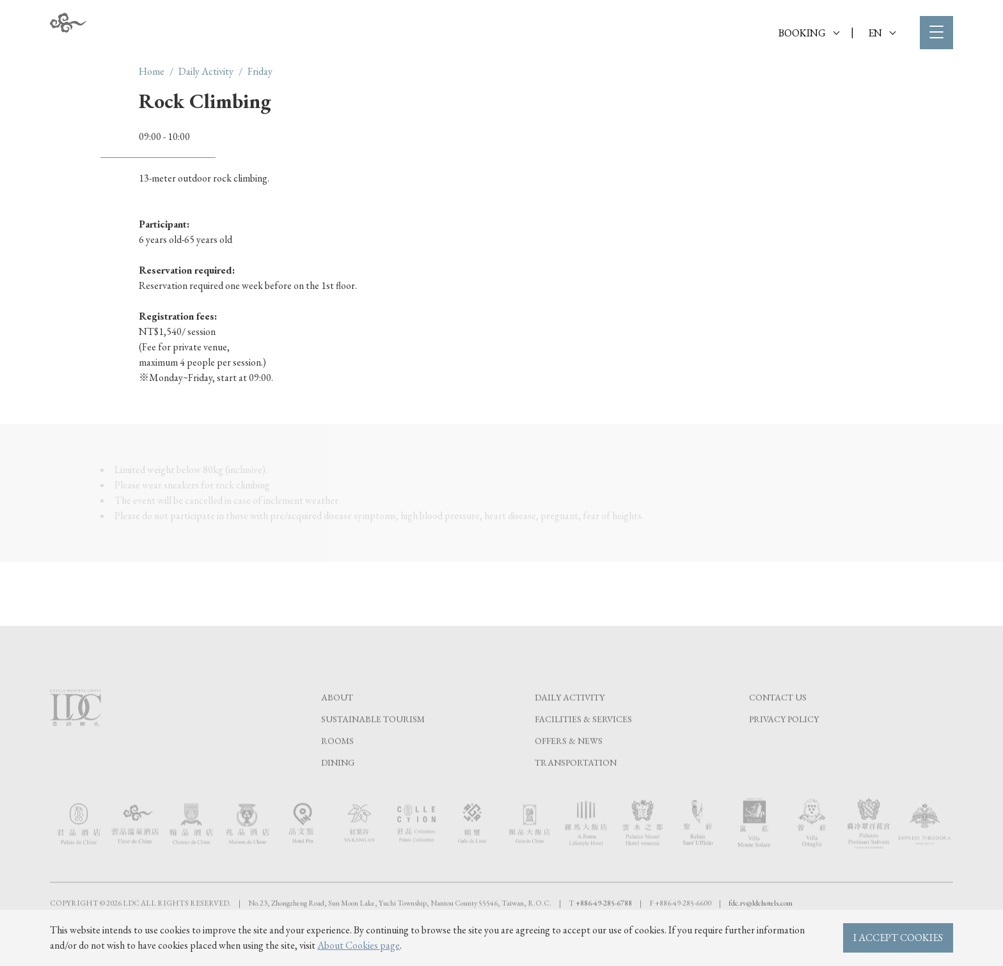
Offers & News (569, 767)
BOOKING (808, 33)
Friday (260, 71)
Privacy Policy (784, 745)
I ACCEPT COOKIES (898, 937)
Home (151, 71)
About (337, 723)
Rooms (337, 767)
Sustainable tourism (373, 745)
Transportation (576, 789)
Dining (337, 789)
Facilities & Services (583, 745)
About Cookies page (358, 945)
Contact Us (778, 723)
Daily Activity (205, 71)
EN (882, 33)
